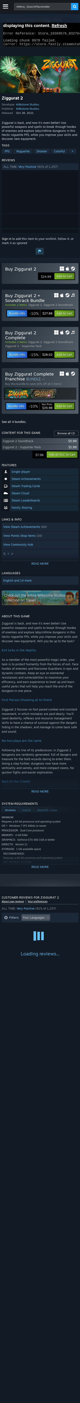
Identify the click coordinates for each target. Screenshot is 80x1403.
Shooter (41, 154)
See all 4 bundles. (14, 424)
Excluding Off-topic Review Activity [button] (28, 926)
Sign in (6, 241)
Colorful (59, 154)
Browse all (66, 435)
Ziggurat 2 (35, 307)
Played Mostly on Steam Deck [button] (46, 933)
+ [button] (72, 154)
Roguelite (23, 154)
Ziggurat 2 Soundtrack (58, 307)
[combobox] (42, 6)
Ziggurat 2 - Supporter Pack (23, 348)
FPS (7, 154)
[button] (40, 169)
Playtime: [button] (10, 933)
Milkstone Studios (27, 107)
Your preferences (38, 904)
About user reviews (13, 904)
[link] (41, 316)
